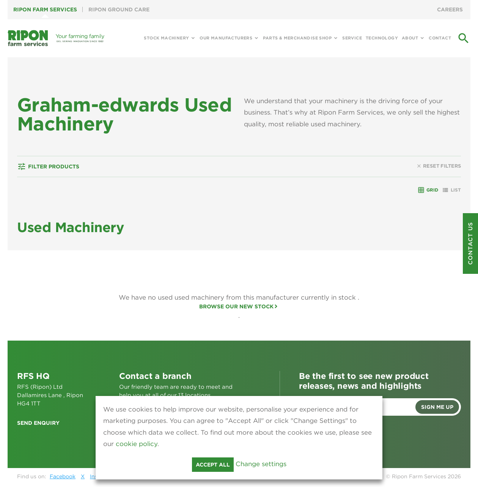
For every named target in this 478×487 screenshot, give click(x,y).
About (410, 38)
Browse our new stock (236, 306)
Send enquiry (38, 423)
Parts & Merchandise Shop (297, 38)
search (463, 38)
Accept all (213, 465)
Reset (438, 166)
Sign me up (437, 407)
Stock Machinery (166, 38)
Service (352, 38)
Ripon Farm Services (45, 9)
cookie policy (136, 444)
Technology (382, 38)
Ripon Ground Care (118, 9)
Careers (450, 9)
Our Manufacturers (226, 38)
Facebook (62, 476)
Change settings (261, 464)
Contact (440, 38)
